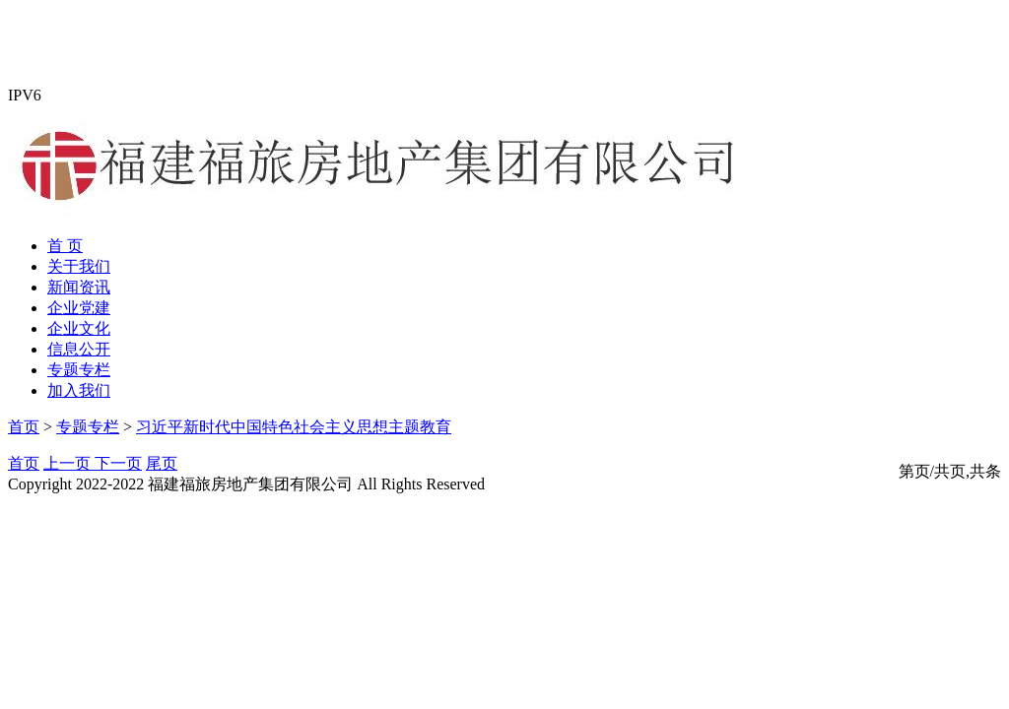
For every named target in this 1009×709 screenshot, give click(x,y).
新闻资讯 (78, 287)
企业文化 (78, 328)
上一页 (69, 463)
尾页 (161, 463)
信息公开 (78, 349)
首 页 (65, 245)
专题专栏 (78, 369)
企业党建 (78, 307)
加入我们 (78, 390)
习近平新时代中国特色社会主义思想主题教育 (293, 427)
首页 (23, 427)
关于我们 (78, 266)
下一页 (118, 463)
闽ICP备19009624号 (556, 484)
